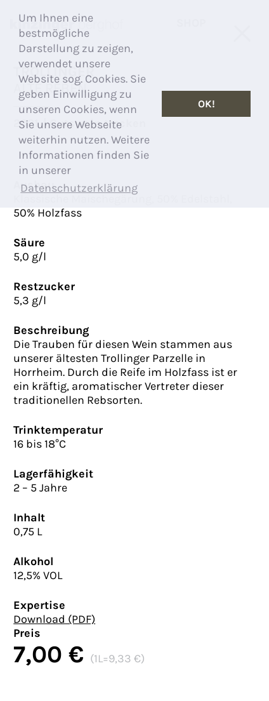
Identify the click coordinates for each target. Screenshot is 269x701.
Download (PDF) (54, 619)
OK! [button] (206, 104)
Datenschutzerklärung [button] (79, 188)
